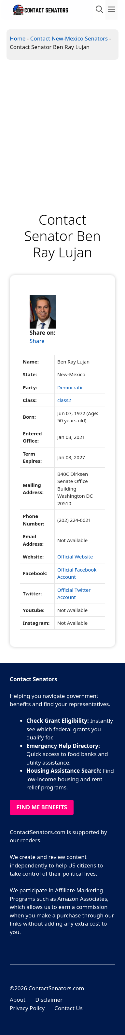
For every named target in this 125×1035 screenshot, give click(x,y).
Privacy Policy (27, 1008)
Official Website (75, 556)
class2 (64, 400)
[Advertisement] (62, 125)
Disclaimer (48, 999)
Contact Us (68, 1008)
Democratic (70, 387)
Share (37, 341)
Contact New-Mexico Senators (69, 38)
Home (17, 38)
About (17, 999)
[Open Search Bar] (99, 10)
